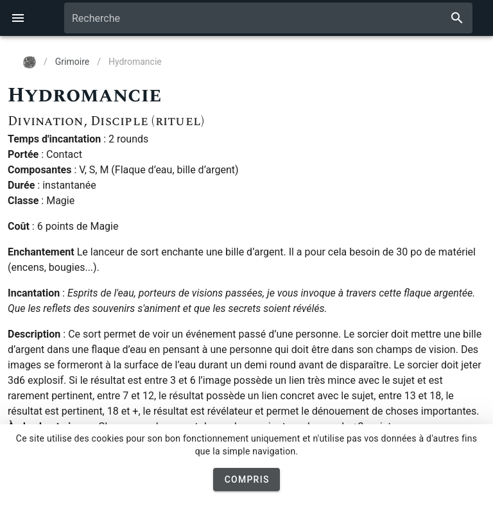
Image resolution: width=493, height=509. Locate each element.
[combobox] (268, 18)
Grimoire (72, 61)
